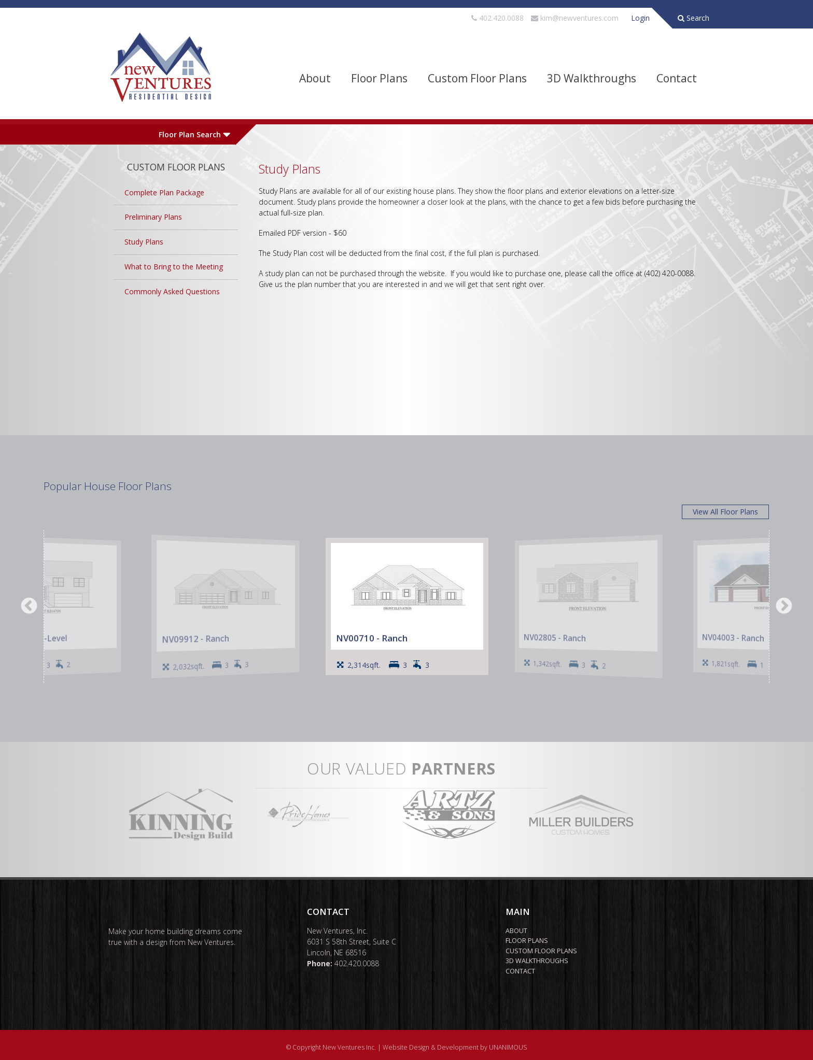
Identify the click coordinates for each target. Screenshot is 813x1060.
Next (784, 607)
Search (693, 18)
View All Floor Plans (725, 512)
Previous (29, 607)
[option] (407, 606)
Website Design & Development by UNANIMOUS (455, 1047)
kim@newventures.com (579, 18)
